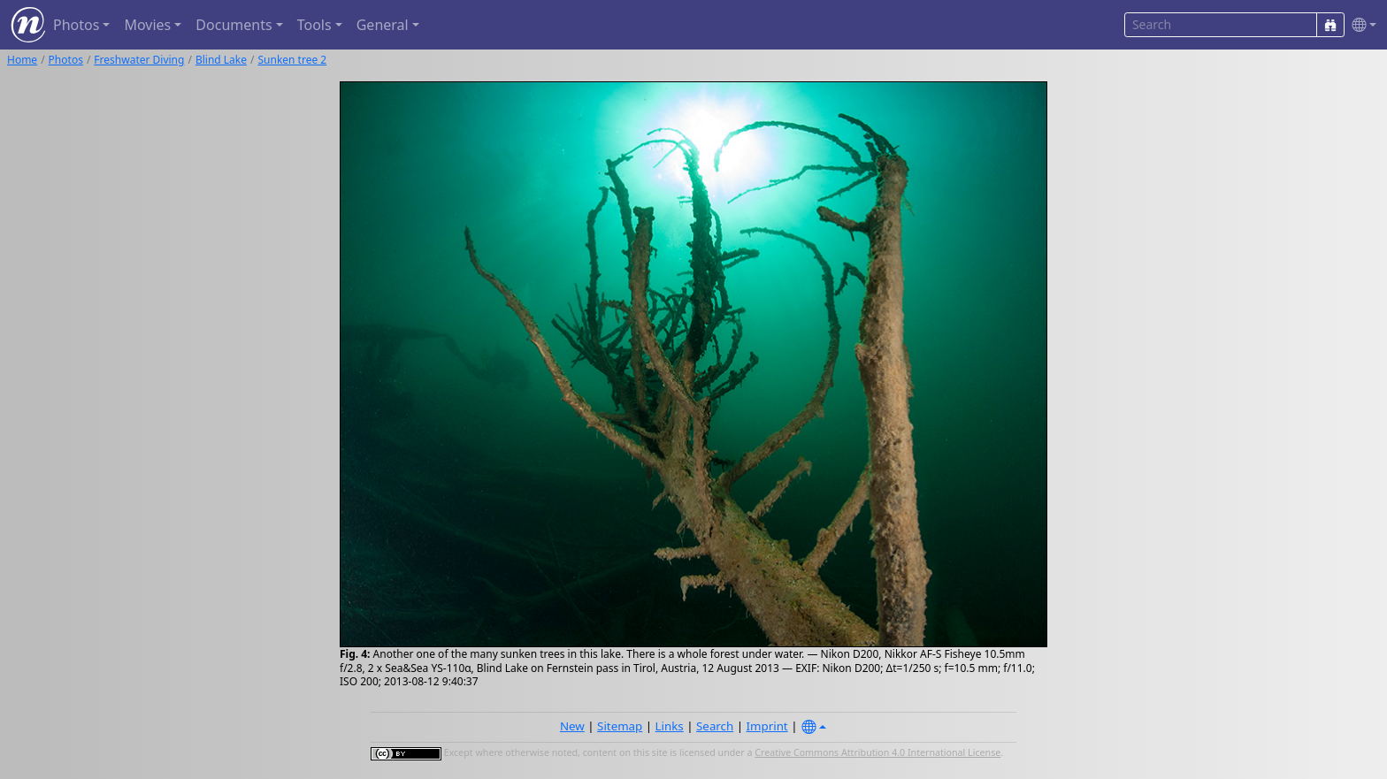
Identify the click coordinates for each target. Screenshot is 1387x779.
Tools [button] (314, 24)
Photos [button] (76, 24)
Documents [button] (233, 24)
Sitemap (619, 726)
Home (22, 59)
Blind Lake (221, 59)
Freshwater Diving (139, 59)
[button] (1360, 25)
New (572, 726)
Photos (66, 59)
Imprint (767, 726)
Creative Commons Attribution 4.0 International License (877, 752)
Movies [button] (147, 24)
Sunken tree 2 (291, 59)
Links (669, 726)
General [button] (382, 24)
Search (714, 726)
